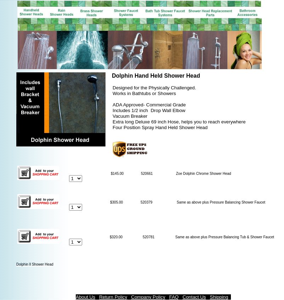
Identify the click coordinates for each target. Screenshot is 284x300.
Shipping (219, 297)
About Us (85, 297)
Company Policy (148, 297)
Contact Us (194, 297)
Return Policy (113, 297)
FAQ (174, 297)
